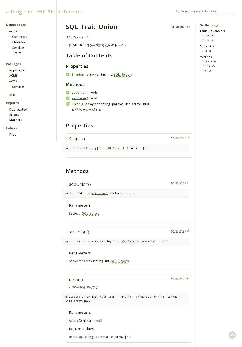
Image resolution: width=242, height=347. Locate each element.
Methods (207, 40)
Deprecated (18, 109)
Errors (14, 115)
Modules (18, 42)
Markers (15, 120)
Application (17, 70)
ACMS (13, 75)
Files (12, 134)
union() (77, 104)
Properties (208, 35)
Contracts (19, 37)
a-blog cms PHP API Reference (44, 11)
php (12, 94)
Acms (13, 31)
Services (18, 48)
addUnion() (80, 92)
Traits (17, 53)
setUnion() (80, 98)
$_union (78, 74)
